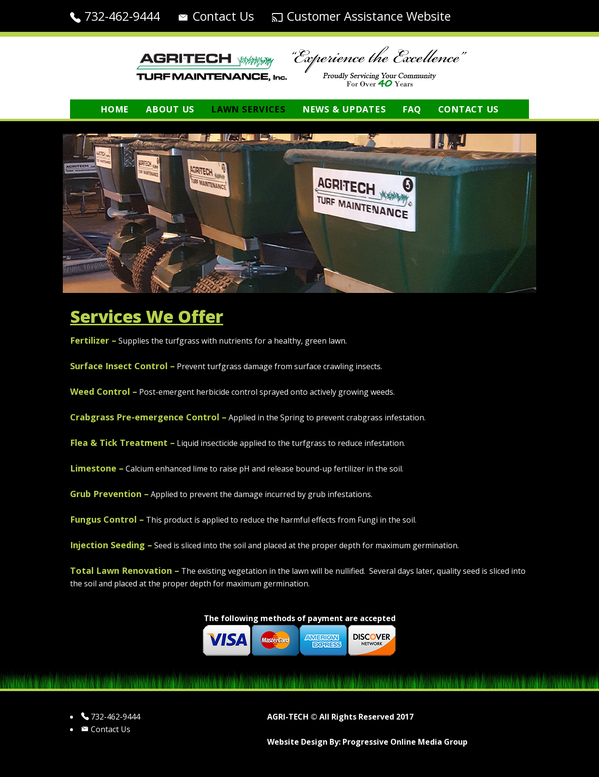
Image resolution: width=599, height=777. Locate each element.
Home (114, 109)
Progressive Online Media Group (405, 741)
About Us (170, 109)
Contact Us (223, 16)
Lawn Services (248, 109)
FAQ (411, 109)
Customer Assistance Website (368, 16)
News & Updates (344, 109)
